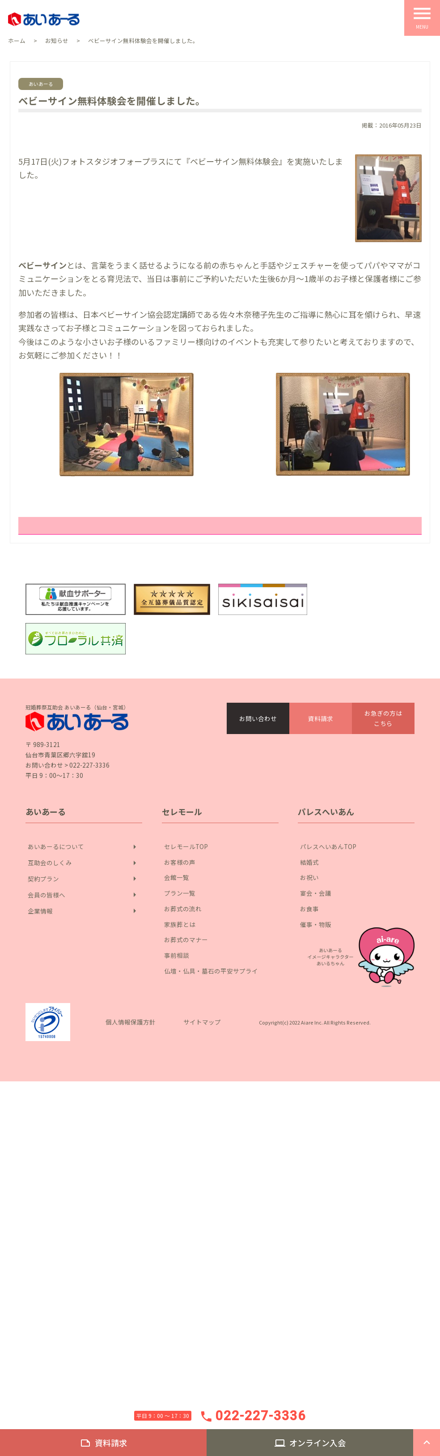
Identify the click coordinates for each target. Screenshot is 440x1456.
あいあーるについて (84, 847)
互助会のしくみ (84, 863)
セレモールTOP (186, 846)
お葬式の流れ (183, 908)
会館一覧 (176, 877)
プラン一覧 (179, 892)
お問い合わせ (258, 718)
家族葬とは (179, 924)
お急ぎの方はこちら (383, 717)
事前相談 (176, 955)
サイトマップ (202, 1021)
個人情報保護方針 (131, 1021)
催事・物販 (315, 924)
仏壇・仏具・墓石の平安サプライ (211, 970)
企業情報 (84, 911)
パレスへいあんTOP (328, 846)
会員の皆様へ (84, 895)
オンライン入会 (309, 1443)
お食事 (309, 908)
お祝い (309, 877)
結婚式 (309, 861)
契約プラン (84, 878)
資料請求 (320, 718)
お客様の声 (179, 861)
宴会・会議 (315, 892)
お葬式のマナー (186, 939)
